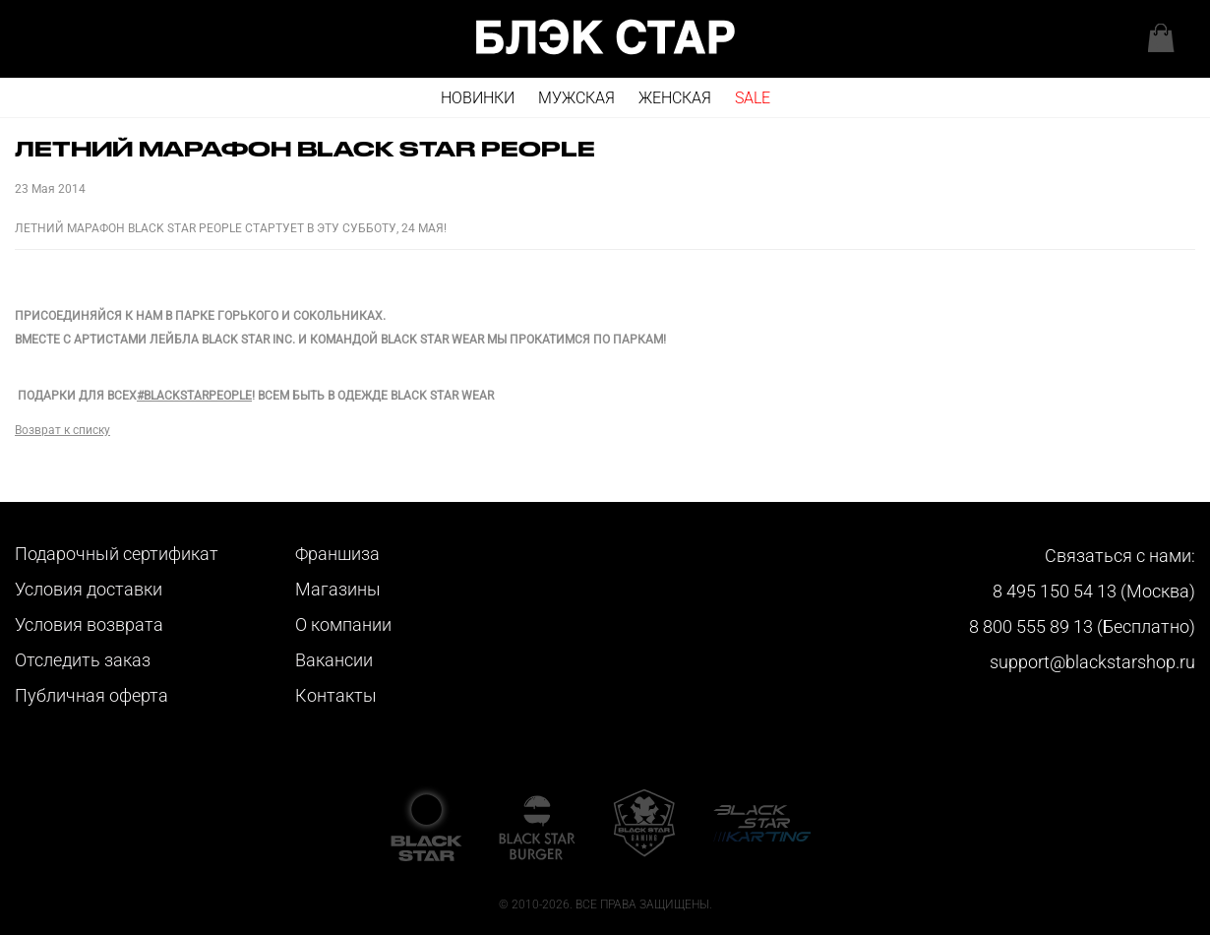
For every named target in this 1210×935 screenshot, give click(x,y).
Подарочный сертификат (116, 553)
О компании (343, 624)
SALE (752, 98)
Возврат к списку (62, 430)
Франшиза (337, 553)
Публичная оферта (91, 695)
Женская (674, 98)
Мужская (576, 98)
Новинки (477, 98)
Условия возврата (89, 624)
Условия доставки (88, 589)
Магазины (338, 589)
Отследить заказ (83, 660)
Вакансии (334, 660)
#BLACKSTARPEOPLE (194, 396)
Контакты (336, 695)
